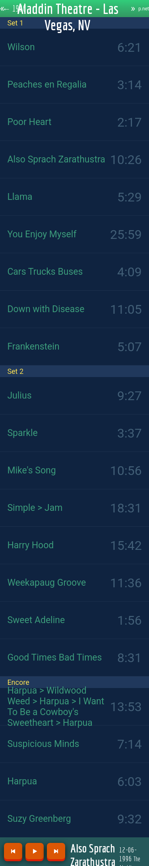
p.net (143, 9)
